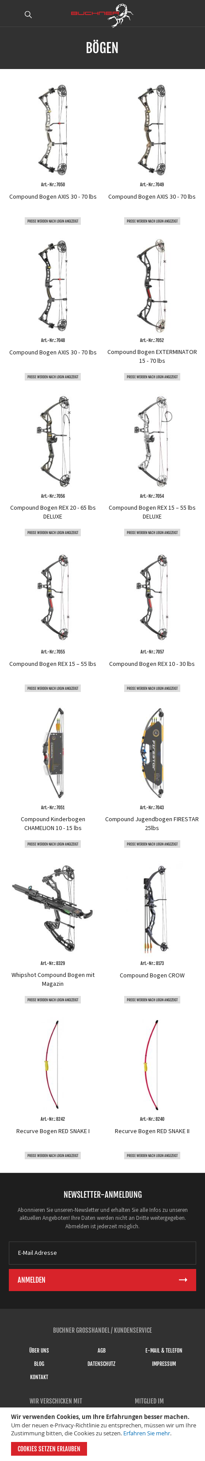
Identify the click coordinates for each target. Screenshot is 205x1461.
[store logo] (102, 15)
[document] (103, 1434)
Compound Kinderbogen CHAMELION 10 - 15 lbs (53, 824)
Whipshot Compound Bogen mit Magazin (53, 979)
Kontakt (39, 1377)
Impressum (164, 1364)
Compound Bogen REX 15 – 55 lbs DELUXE (152, 512)
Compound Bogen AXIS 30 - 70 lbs (53, 196)
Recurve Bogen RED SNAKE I (53, 1131)
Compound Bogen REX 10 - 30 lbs (152, 664)
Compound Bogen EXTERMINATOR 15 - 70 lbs (152, 356)
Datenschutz (101, 1364)
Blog (39, 1364)
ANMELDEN (193, 14)
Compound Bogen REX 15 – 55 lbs (52, 664)
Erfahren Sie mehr (146, 1433)
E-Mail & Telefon (163, 1350)
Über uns (39, 1350)
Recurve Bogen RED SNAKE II (152, 1131)
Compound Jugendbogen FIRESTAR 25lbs (152, 824)
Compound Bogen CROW (152, 975)
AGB (102, 1350)
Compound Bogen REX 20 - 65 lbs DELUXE (53, 512)
